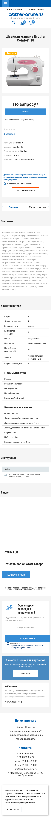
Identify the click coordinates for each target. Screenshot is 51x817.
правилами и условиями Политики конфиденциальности (27, 647)
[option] (25, 71)
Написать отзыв (16, 575)
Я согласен (13, 809)
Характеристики (37, 207)
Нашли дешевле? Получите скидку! (19, 120)
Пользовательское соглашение (25, 735)
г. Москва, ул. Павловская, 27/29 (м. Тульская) (25, 774)
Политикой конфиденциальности (20, 802)
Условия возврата (25, 739)
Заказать (26, 112)
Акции (19, 727)
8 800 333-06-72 (37, 9)
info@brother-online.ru (25, 769)
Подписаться (27, 638)
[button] (1, 207)
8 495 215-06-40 (15, 9)
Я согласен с (26, 645)
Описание (13, 207)
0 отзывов (9, 134)
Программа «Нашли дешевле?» (25, 731)
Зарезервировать (25, 190)
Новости (30, 727)
